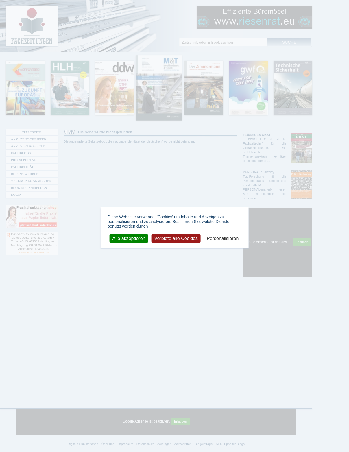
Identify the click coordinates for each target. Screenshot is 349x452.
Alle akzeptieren (128, 238)
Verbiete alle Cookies (176, 238)
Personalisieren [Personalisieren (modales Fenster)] (223, 238)
